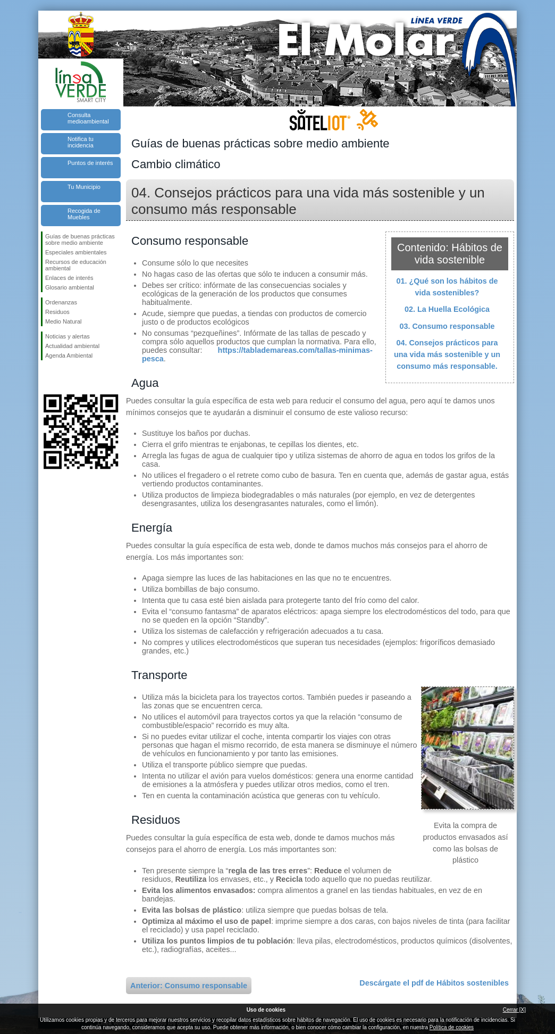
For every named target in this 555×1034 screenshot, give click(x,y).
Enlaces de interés (69, 278)
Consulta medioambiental (88, 118)
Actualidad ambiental (72, 346)
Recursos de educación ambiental (75, 265)
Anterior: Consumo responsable (188, 985)
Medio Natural (63, 321)
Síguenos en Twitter (64, 377)
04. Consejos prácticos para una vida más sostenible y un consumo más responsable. (447, 354)
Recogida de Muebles (84, 214)
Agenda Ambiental (69, 355)
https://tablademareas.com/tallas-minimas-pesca (257, 354)
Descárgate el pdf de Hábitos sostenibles (434, 983)
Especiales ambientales (76, 252)
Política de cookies (452, 1027)
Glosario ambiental (69, 287)
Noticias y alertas (67, 336)
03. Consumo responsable (446, 326)
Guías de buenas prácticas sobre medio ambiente (80, 239)
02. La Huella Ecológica (447, 309)
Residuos (57, 312)
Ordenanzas (61, 302)
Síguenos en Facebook (47, 377)
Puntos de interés (90, 163)
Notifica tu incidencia (81, 142)
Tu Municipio (84, 187)
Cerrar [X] (514, 1010)
